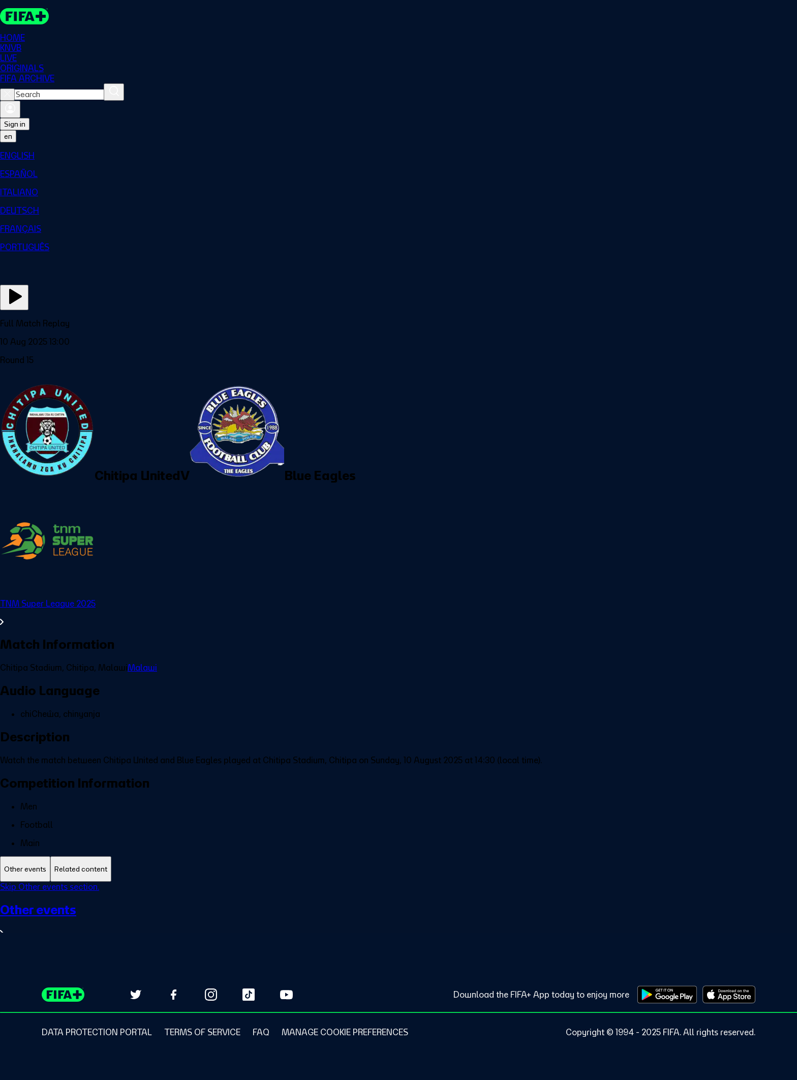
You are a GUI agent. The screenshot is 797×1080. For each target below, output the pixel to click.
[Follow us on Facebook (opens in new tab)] (173, 994)
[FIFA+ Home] (24, 16)
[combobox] (59, 94)
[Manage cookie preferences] (345, 1032)
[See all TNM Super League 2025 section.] (398, 612)
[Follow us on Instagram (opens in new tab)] (211, 994)
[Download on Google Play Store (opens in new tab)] (667, 994)
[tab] (25, 869)
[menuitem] (398, 156)
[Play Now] (14, 297)
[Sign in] (10, 109)
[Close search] (7, 94)
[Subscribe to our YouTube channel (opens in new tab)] (286, 994)
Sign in (14, 124)
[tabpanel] (398, 916)
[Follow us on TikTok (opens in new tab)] (248, 994)
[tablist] (398, 869)
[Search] (114, 92)
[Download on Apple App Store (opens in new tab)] (728, 994)
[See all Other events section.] (398, 921)
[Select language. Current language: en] (8, 136)
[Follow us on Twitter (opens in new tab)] (136, 994)
